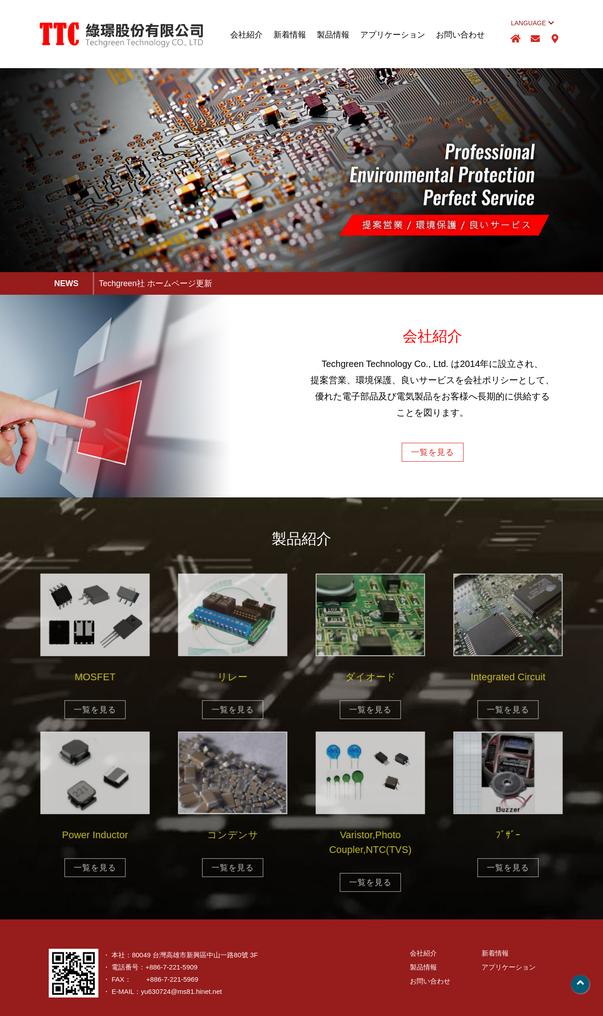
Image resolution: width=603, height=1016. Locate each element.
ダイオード (370, 678)
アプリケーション (392, 34)
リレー (232, 678)
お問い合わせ (460, 34)
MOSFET (95, 678)
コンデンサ (232, 836)
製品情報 (333, 34)
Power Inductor (95, 836)
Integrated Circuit (508, 678)
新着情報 (290, 34)
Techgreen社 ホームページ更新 (155, 283)
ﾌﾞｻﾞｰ (508, 836)
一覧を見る (432, 452)
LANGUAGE (532, 23)
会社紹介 (246, 34)
